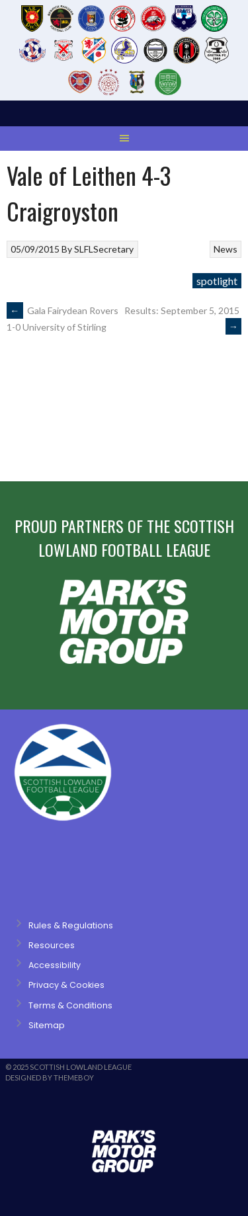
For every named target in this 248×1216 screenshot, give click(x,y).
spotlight (216, 280)
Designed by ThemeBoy (49, 1077)
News (225, 249)
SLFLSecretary (104, 249)
